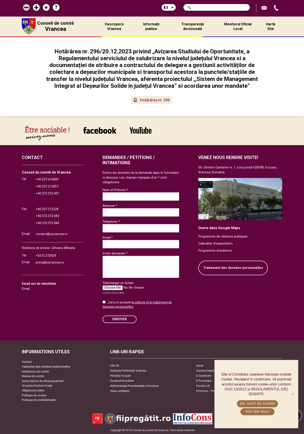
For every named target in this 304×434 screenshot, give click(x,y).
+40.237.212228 (47, 209)
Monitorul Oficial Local (237, 26)
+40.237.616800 (47, 179)
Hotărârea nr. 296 (155, 100)
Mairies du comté (33, 376)
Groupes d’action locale (37, 385)
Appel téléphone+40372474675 (276, 8)
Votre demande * (115, 253)
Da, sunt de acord (257, 403)
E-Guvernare (203, 375)
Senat (199, 365)
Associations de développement (43, 381)
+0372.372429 (46, 256)
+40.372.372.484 (47, 223)
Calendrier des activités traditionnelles (46, 366)
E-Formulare (203, 380)
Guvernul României (122, 380)
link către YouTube (141, 130)
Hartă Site (270, 26)
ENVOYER (119, 319)
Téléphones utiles (33, 390)
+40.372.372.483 (47, 216)
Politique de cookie (34, 395)
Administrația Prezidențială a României (134, 385)
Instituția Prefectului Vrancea (128, 370)
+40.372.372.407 (47, 193)
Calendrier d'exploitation (215, 243)
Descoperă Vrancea (114, 26)
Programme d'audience (215, 251)
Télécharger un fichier (118, 283)
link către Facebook (99, 130)
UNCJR (114, 365)
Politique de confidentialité (39, 400)
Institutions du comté (35, 371)
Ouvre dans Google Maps (219, 228)
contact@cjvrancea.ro (52, 234)
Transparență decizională (192, 26)
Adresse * (110, 206)
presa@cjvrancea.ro (50, 262)
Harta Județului (119, 391)
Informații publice (151, 26)
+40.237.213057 (47, 186)
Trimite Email (264, 8)
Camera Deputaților (208, 370)
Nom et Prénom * (115, 190)
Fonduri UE (203, 385)
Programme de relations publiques (223, 236)
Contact (27, 361)
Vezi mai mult (257, 411)
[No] (293, 394)
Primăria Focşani (120, 375)
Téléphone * (111, 222)
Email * (108, 237)
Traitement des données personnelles (233, 268)
